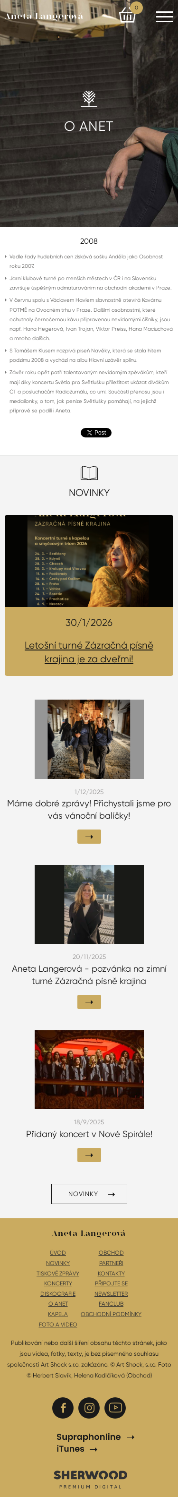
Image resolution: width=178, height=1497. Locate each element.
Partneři (111, 1263)
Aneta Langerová (44, 16)
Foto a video (58, 1324)
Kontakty (111, 1273)
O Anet (58, 1303)
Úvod (58, 1252)
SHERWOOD (90, 1479)
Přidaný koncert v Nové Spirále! (89, 1134)
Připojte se (111, 1283)
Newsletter (111, 1294)
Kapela (58, 1314)
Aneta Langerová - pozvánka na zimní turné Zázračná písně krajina (89, 975)
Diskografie (57, 1294)
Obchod (111, 1252)
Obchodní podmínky (111, 1314)
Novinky (83, 1194)
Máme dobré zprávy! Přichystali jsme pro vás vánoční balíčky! (89, 809)
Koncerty (58, 1283)
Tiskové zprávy (58, 1273)
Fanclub (111, 1303)
